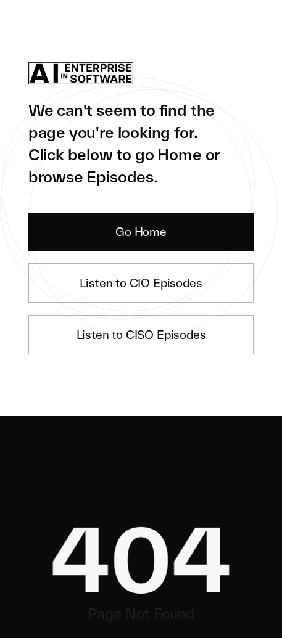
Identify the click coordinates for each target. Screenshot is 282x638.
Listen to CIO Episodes (141, 283)
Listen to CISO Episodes (141, 334)
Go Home (141, 232)
